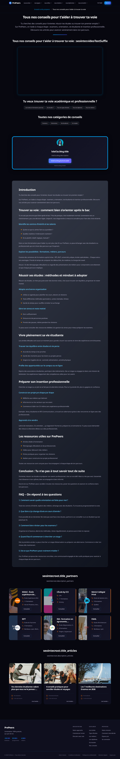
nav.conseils (82, 3)
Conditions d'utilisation (74, 755)
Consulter (27, 611)
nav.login (99, 3)
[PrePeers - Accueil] (14, 2)
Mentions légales (103, 755)
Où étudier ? (47, 108)
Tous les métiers (97, 108)
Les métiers (92, 736)
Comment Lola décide (109, 733)
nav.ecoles (28, 3)
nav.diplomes (71, 3)
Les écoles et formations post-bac (28, 108)
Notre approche (78, 730)
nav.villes (48, 3)
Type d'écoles (93, 733)
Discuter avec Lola (78, 736)
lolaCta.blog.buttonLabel (60, 163)
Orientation (52, 125)
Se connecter (106, 739)
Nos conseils (93, 745)
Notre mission (106, 730)
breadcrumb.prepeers (42, 9)
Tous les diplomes (81, 108)
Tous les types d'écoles (64, 108)
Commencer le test (79, 733)
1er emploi (78, 125)
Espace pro (105, 736)
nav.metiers (58, 3)
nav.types (38, 3)
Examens (41, 125)
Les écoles (92, 730)
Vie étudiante (65, 125)
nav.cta (108, 3)
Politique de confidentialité (89, 755)
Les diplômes (93, 739)
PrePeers (9, 727)
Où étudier (92, 742)
